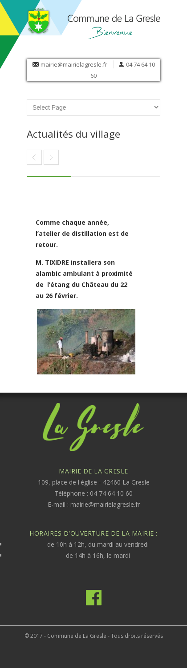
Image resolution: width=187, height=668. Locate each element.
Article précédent (51, 157)
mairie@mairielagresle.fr (74, 64)
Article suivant (34, 157)
